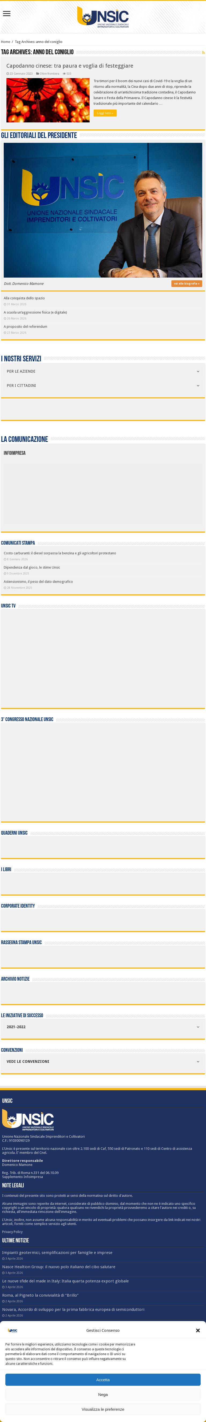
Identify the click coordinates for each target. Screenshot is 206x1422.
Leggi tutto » (105, 113)
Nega (103, 1394)
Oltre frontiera (49, 73)
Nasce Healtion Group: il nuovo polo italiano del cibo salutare (58, 1266)
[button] (198, 1330)
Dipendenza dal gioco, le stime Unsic (32, 567)
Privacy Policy (12, 1232)
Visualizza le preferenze (103, 1409)
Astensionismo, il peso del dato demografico (38, 582)
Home (5, 42)
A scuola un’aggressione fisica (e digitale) (35, 312)
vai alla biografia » (187, 283)
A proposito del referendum (25, 327)
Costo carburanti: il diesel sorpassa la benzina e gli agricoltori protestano (60, 553)
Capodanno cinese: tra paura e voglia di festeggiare (69, 66)
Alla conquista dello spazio (24, 298)
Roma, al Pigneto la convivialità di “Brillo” (40, 1295)
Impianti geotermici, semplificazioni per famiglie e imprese (57, 1252)
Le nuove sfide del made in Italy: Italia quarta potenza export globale (65, 1281)
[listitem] (122, 491)
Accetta (103, 1379)
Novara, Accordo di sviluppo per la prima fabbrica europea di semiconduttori (73, 1309)
